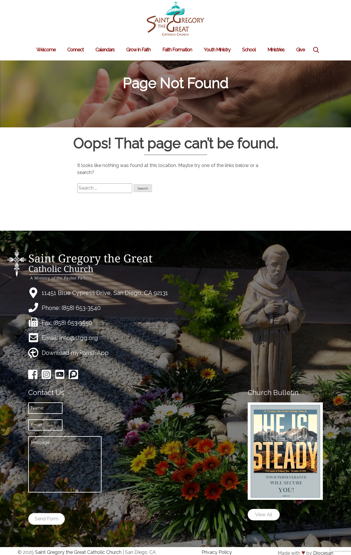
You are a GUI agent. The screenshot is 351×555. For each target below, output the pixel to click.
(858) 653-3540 (81, 307)
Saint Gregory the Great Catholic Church (78, 552)
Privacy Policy (217, 552)
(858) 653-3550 (72, 322)
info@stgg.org (78, 337)
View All (263, 514)
